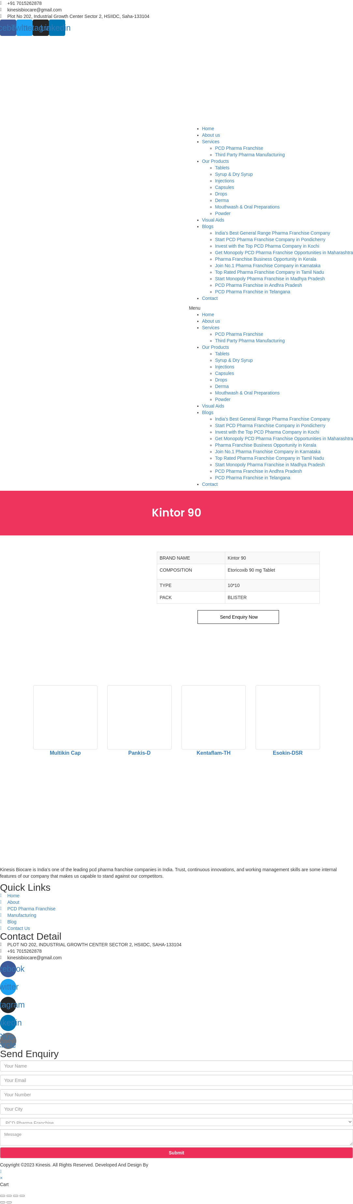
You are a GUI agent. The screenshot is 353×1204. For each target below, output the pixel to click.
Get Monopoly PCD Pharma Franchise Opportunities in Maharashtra (284, 252)
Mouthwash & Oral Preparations (247, 206)
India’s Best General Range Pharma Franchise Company (272, 233)
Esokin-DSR (288, 753)
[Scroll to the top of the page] (1, 1171)
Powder (222, 213)
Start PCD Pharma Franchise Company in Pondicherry (270, 239)
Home (208, 128)
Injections (224, 180)
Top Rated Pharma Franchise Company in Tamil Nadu (269, 272)
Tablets (222, 167)
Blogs (207, 226)
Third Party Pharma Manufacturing (250, 154)
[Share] (9, 1196)
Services (211, 141)
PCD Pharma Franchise (239, 148)
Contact (210, 298)
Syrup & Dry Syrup (234, 174)
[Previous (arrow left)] (2, 1202)
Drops (221, 193)
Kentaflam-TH (213, 753)
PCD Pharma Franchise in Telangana (252, 291)
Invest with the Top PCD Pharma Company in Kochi (267, 246)
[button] (271, 308)
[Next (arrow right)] (9, 1202)
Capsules (224, 187)
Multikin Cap (65, 753)
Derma (222, 200)
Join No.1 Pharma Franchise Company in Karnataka (268, 265)
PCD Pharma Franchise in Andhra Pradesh (258, 285)
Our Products (215, 161)
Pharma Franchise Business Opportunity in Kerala (265, 259)
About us (211, 135)
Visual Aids (213, 220)
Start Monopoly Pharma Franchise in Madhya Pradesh (270, 278)
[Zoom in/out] (22, 1196)
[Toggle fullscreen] (15, 1196)
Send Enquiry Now (238, 617)
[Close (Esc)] (2, 1196)
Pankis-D (139, 753)
